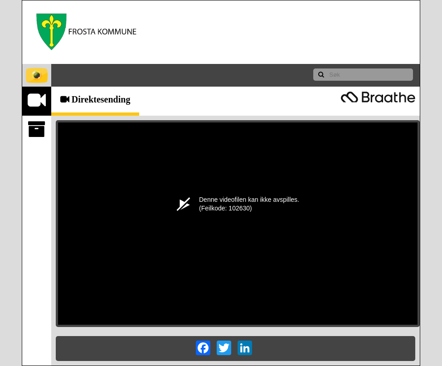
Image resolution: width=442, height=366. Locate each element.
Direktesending (95, 99)
